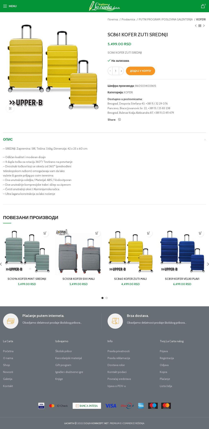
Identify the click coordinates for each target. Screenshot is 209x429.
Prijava (164, 351)
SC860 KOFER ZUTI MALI (130, 279)
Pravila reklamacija (119, 358)
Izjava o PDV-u (117, 386)
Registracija (167, 358)
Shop (6, 365)
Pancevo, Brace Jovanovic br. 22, (127, 108)
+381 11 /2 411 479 (164, 113)
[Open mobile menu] (10, 6)
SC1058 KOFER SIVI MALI (78, 279)
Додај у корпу (140, 70)
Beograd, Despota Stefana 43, (126, 103)
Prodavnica (129, 19)
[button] (45, 233)
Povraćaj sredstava (119, 379)
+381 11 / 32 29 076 (157, 103)
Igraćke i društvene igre (69, 372)
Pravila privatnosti (119, 351)
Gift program (63, 365)
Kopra (163, 372)
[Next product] (204, 26)
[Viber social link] (119, 119)
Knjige (59, 379)
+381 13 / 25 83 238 (159, 108)
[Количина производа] (116, 71)
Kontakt (8, 386)
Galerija (7, 379)
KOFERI (201, 19)
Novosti (8, 372)
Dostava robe (116, 365)
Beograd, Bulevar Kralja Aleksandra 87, (130, 113)
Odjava (164, 365)
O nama (8, 358)
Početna (8, 351)
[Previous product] (196, 26)
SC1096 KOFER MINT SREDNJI (27, 279)
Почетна (113, 19)
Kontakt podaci (117, 372)
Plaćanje (165, 379)
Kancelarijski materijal (68, 358)
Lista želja (166, 386)
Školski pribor (63, 351)
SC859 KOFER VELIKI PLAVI (182, 279)
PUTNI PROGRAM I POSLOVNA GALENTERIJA (166, 19)
